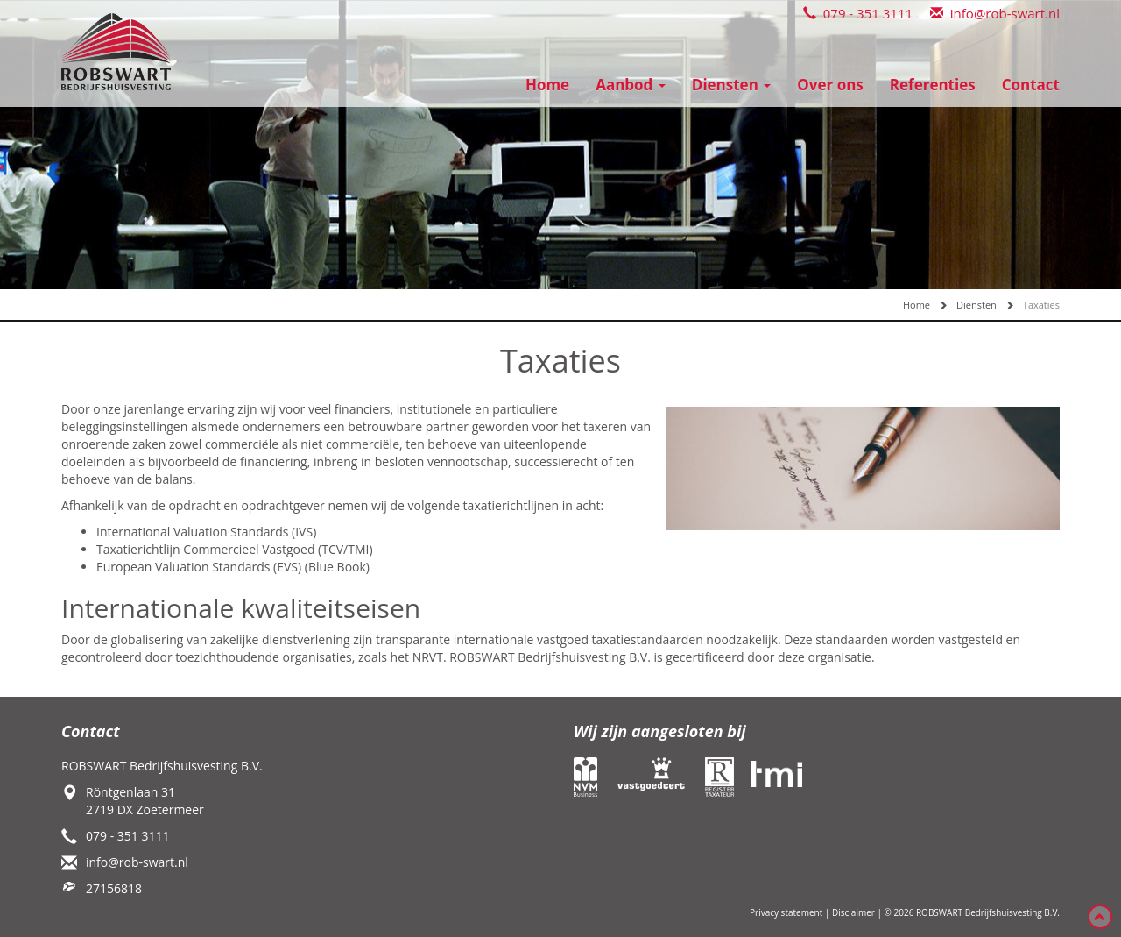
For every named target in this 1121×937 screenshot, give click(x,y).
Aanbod (631, 85)
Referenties (933, 85)
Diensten (731, 85)
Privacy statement (786, 912)
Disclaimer (853, 912)
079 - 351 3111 (858, 13)
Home (547, 85)
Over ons (830, 85)
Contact (1031, 85)
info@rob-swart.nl (995, 13)
